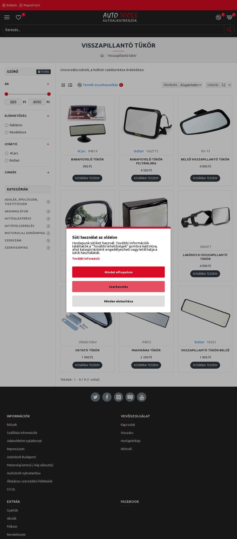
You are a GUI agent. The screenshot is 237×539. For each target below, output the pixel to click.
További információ (86, 258)
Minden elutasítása (118, 301)
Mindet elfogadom (119, 272)
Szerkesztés (118, 286)
